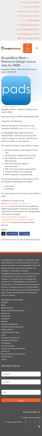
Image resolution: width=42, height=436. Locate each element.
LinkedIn (24, 233)
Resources (5, 351)
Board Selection (7, 308)
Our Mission (6, 343)
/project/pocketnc (29, 128)
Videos (4, 359)
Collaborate (5, 316)
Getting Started (7, 329)
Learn (3, 335)
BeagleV (4, 302)
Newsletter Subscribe (9, 340)
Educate (4, 321)
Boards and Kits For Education (13, 310)
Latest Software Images (10, 332)
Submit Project (7, 356)
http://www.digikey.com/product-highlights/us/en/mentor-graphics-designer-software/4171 (18, 220)
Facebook (12, 233)
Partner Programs (8, 346)
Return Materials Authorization (13, 354)
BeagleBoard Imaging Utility (12, 299)
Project (12, 106)
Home (5, 106)
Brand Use (5, 313)
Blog (3, 305)
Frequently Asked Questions (12, 327)
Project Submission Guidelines (13, 348)
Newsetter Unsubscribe (10, 337)
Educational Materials (9, 324)
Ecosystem (5, 318)
